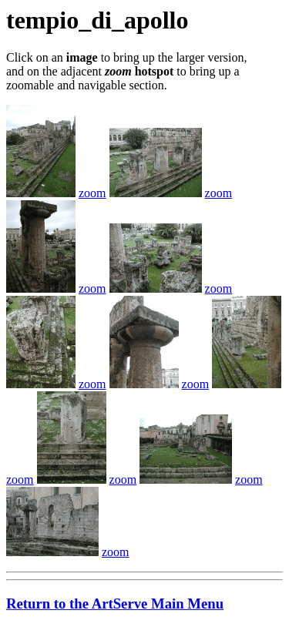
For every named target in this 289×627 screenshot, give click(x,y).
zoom (92, 193)
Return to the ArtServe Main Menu (114, 603)
